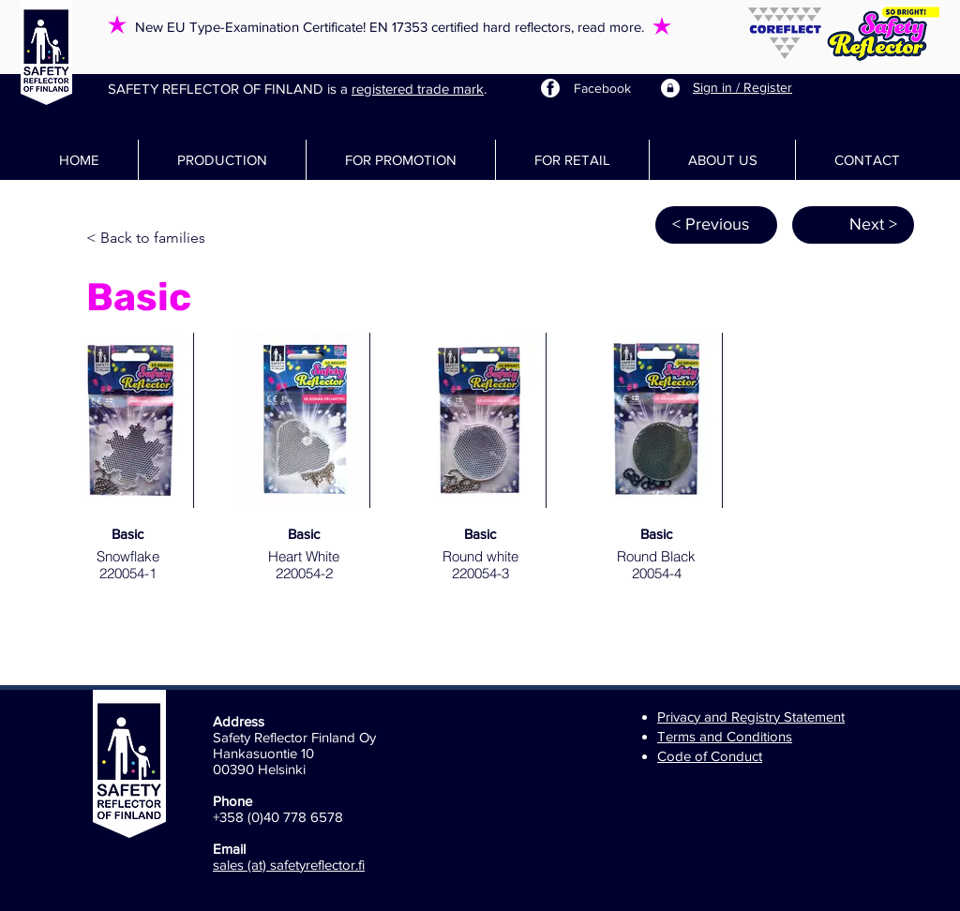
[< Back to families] (148, 239)
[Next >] (853, 225)
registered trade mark (418, 89)
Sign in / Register (742, 87)
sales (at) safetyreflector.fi (289, 865)
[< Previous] (716, 225)
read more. (611, 27)
